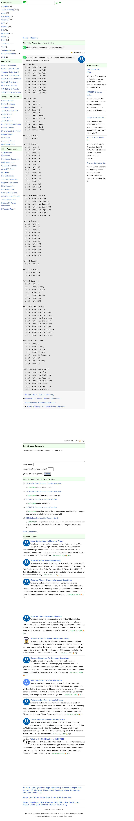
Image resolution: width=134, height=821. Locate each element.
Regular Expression (9, 183)
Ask (69, 799)
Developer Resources (10, 159)
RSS (59, 799)
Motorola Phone (8, 144)
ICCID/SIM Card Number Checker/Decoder (43, 486)
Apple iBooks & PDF (9, 111)
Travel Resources (8, 199)
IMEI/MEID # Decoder (10, 75)
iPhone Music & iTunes (11, 131)
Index (53, 799)
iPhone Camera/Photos (11, 124)
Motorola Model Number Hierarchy (39, 395)
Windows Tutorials (9, 166)
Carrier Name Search (10, 69)
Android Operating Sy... (97, 163)
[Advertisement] (11, 242)
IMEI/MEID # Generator (11, 79)
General (4, 20)
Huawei (4, 26)
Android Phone (7, 107)
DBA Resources (8, 162)
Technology (6, 50)
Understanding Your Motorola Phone (40, 402)
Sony (3, 47)
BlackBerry (5, 16)
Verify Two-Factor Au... (96, 117)
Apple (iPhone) (7, 10)
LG (2, 30)
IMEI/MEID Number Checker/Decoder (41, 501)
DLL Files (5, 172)
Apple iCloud (6, 114)
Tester (26, 804)
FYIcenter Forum (8, 209)
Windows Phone (8, 54)
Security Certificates (9, 179)
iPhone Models (7, 128)
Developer (34, 804)
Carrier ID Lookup (8, 65)
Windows (49, 804)
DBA (42, 804)
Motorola (5, 33)
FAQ (65, 807)
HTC (3, 23)
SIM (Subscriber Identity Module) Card (42, 520)
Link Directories (8, 186)
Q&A (38, 807)
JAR (56, 804)
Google (74, 790)
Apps (3, 13)
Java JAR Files (7, 169)
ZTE (3, 57)
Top (31, 799)
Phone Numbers (8, 104)
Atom (64, 799)
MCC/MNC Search (9, 86)
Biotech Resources (9, 193)
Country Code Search (10, 72)
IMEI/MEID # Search (10, 82)
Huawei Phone (7, 134)
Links (32, 807)
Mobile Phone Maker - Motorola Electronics (43, 399)
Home (25, 38)
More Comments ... (31, 534)
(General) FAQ (7, 100)
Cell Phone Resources (10, 196)
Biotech (44, 807)
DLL (60, 804)
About (36, 799)
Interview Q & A (7, 189)
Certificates (74, 804)
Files (66, 804)
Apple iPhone (7, 121)
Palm (3, 40)
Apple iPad (5, 117)
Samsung (5, 43)
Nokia (3, 37)
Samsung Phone (8, 141)
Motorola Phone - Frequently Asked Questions (46, 406)
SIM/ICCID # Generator (11, 92)
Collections (45, 799)
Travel (59, 807)
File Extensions (7, 176)
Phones (52, 807)
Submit (47, 476)
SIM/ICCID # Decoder (10, 89)
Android (4, 6)
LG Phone (5, 138)
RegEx (26, 807)
